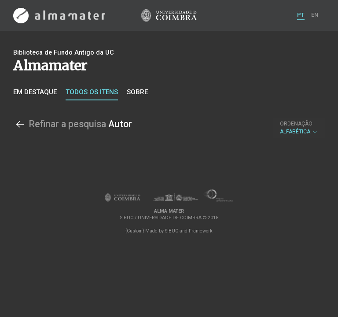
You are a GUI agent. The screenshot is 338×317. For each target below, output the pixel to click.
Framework (201, 231)
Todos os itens (92, 92)
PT (301, 14)
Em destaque (35, 92)
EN (314, 14)
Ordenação (296, 124)
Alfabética (299, 127)
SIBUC (171, 231)
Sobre (137, 92)
